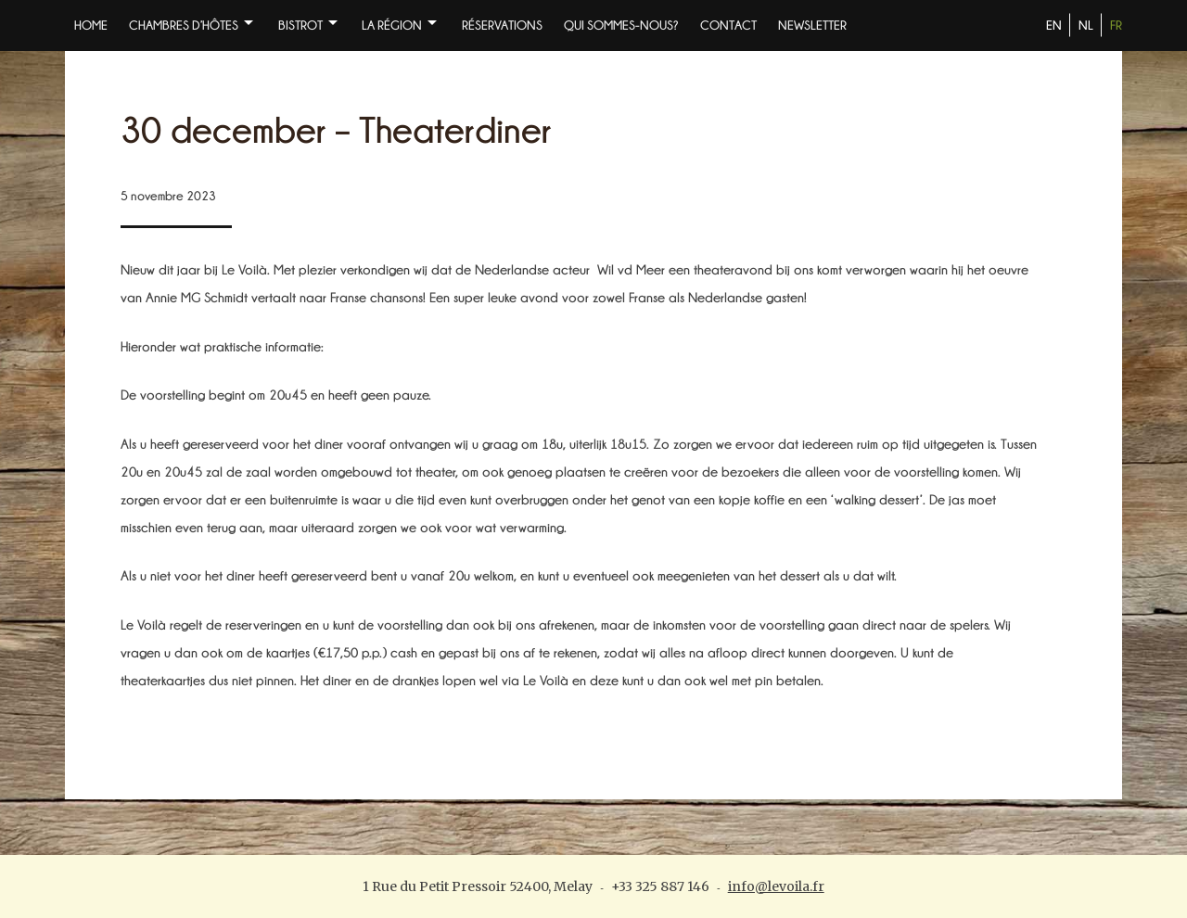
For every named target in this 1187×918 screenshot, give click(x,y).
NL (1086, 25)
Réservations (502, 25)
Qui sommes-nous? (621, 25)
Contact (728, 25)
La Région (392, 25)
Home (91, 25)
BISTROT (300, 25)
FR (1116, 25)
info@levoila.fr (776, 886)
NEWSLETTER (812, 25)
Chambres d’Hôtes (183, 25)
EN (1054, 25)
